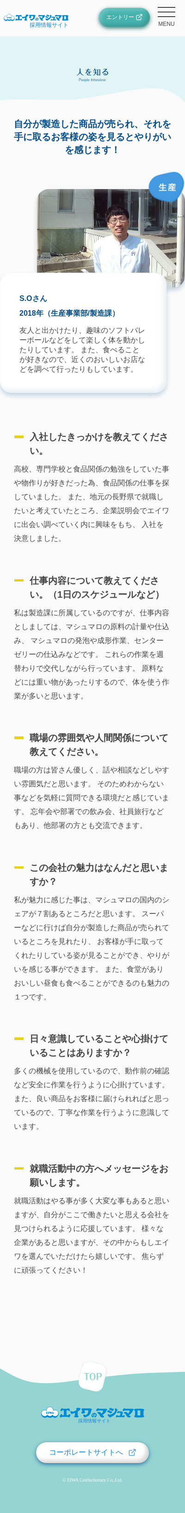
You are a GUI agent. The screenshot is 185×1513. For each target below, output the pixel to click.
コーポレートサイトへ (86, 1452)
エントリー (120, 17)
